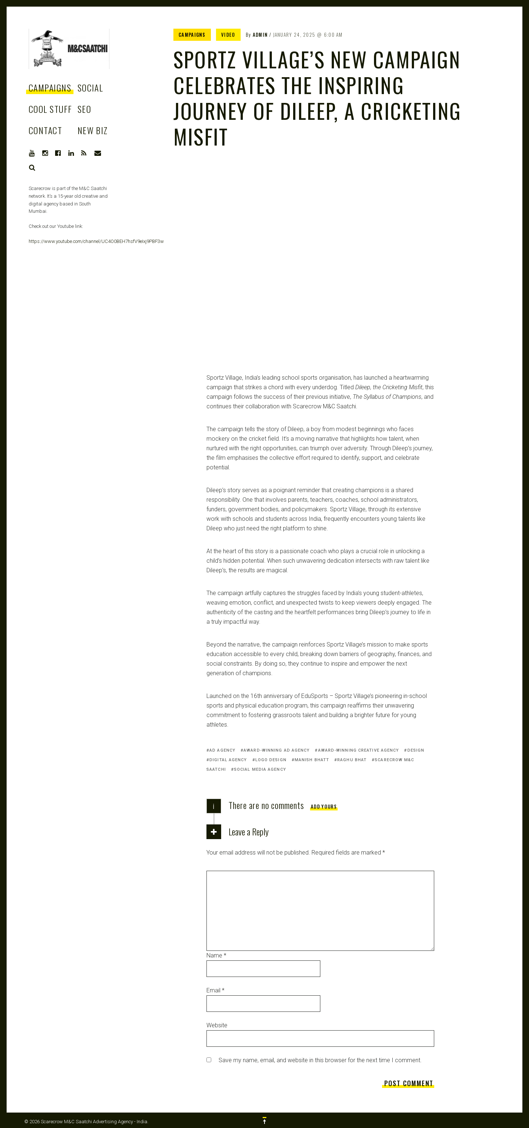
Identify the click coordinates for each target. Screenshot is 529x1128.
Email (215, 990)
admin (260, 34)
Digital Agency (228, 760)
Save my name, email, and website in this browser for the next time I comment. (320, 1060)
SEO (84, 108)
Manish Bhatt (312, 760)
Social (90, 87)
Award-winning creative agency (358, 750)
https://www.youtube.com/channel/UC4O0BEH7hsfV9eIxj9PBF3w (96, 241)
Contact (45, 130)
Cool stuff (50, 108)
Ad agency (222, 750)
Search (32, 167)
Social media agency (260, 769)
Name (216, 955)
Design (416, 750)
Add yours (324, 806)
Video (228, 34)
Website (216, 1025)
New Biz (93, 130)
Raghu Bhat (352, 760)
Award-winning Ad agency (277, 750)
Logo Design (271, 760)
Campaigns (50, 87)
